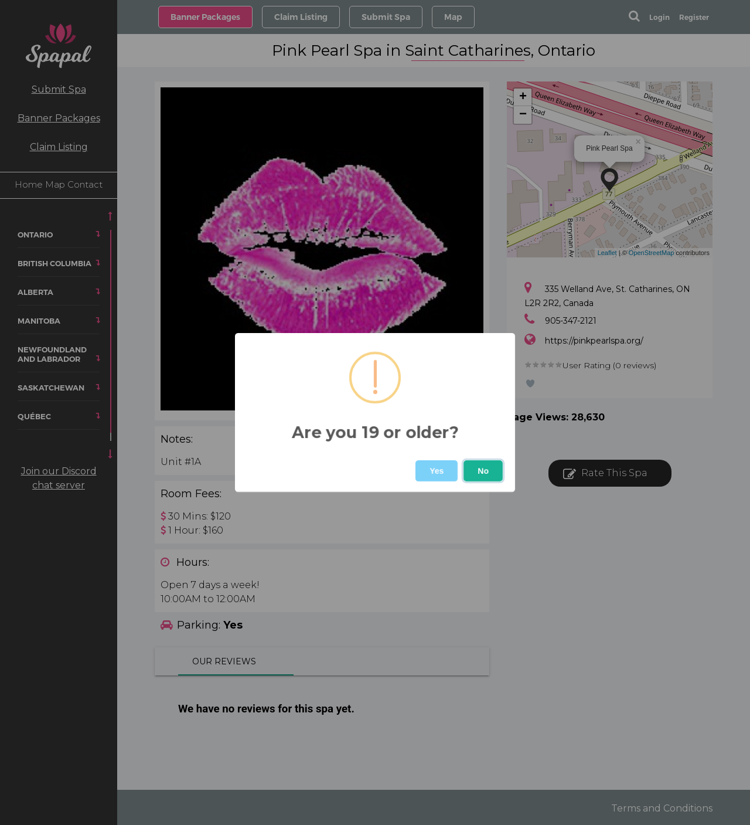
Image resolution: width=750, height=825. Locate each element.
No (483, 471)
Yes (436, 471)
